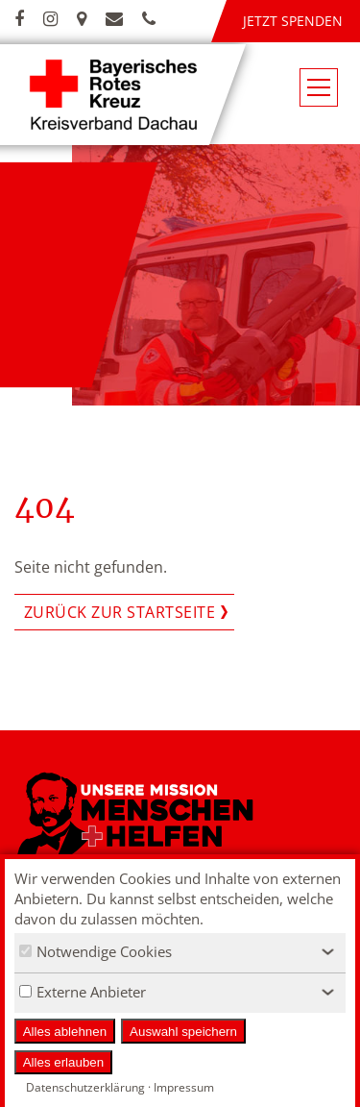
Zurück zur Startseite (119, 612)
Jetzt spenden (293, 21)
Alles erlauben (63, 1062)
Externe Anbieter (82, 991)
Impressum (184, 1087)
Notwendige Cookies (95, 951)
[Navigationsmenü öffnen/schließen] (319, 87)
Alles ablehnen (65, 1031)
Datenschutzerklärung (85, 1087)
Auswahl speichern (183, 1031)
